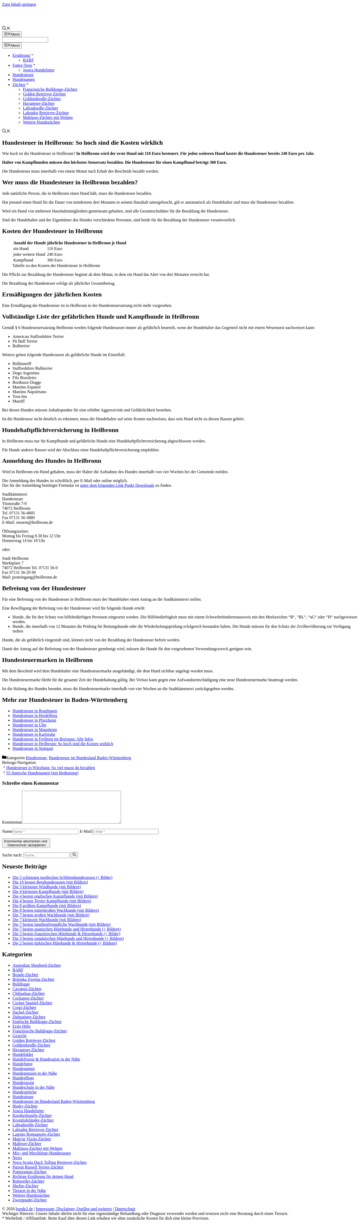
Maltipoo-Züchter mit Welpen (48, 117)
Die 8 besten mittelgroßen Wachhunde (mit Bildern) (55, 916)
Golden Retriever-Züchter (44, 94)
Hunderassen (23, 1089)
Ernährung (23, 55)
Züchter (21, 84)
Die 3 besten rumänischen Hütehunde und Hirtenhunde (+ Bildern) (68, 944)
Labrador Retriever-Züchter (46, 113)
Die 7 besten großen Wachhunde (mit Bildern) (50, 921)
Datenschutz (125, 1215)
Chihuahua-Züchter (28, 999)
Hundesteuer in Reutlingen (34, 711)
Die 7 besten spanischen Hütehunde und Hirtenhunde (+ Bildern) (66, 935)
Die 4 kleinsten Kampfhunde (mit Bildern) (47, 898)
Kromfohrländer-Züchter (33, 1126)
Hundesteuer (23, 74)
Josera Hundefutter (38, 70)
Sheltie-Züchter (25, 1192)
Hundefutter (22, 1070)
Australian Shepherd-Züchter (36, 971)
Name (7, 837)
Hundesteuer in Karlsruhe (33, 734)
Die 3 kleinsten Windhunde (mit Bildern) (46, 893)
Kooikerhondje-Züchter (32, 1122)
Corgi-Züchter (24, 1014)
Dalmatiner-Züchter (29, 1023)
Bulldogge (21, 990)
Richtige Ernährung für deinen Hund (43, 1183)
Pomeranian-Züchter (29, 1178)
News (17, 1164)
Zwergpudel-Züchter (29, 1206)
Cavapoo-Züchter (27, 995)
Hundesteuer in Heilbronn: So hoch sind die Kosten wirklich (62, 743)
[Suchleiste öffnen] (6, 29)
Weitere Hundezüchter (41, 122)
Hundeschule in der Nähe (33, 1093)
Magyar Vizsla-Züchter (31, 1145)
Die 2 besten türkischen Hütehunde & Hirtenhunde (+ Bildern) (64, 949)
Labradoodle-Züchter (40, 108)
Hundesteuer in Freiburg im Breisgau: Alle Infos (52, 739)
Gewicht (19, 1042)
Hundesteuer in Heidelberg (34, 715)
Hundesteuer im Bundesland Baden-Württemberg (90, 758)
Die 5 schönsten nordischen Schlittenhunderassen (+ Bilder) (62, 883)
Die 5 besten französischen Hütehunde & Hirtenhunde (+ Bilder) (66, 940)
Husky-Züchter (25, 1112)
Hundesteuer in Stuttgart (32, 748)
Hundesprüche (24, 1098)
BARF (28, 60)
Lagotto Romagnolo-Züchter (36, 1140)
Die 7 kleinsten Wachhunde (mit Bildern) (46, 926)
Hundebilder (22, 1060)
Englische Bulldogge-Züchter (37, 1028)
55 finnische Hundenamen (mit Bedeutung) (42, 773)
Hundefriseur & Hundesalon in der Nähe (46, 1065)
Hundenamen (23, 79)
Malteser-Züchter (26, 1150)
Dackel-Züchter (25, 1018)
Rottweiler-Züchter (28, 1187)
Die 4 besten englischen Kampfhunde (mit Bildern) (55, 902)
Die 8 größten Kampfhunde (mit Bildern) (46, 912)
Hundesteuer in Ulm (29, 725)
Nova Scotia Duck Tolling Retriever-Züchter (49, 1168)
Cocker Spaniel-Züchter (32, 1009)
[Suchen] (74, 861)
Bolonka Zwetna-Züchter (33, 985)
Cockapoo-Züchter (28, 1004)
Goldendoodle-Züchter (42, 98)
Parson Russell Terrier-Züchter (37, 1173)
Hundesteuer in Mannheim (34, 729)
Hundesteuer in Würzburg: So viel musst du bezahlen (50, 767)
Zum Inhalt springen (19, 4)
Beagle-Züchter (25, 981)
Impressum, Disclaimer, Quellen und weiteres (74, 1215)
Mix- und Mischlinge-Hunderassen (41, 1159)
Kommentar (12, 828)
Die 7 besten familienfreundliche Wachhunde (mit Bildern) (61, 930)
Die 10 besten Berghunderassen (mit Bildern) (50, 888)
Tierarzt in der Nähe (29, 1197)
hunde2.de (24, 1215)
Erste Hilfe (21, 1032)
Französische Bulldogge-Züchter (50, 89)
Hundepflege (23, 1084)
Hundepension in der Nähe (34, 1079)
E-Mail (86, 837)
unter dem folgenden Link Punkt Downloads (117, 485)
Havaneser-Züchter (39, 103)
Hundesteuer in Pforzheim (34, 720)
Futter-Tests (24, 65)
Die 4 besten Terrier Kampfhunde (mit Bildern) (51, 907)
